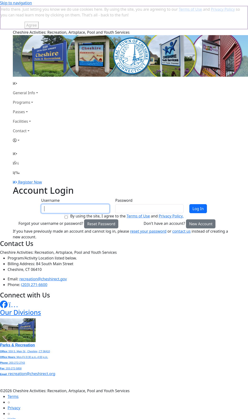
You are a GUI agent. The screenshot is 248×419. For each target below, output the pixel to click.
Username (50, 176)
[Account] (25, 116)
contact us (181, 207)
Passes (19, 88)
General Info (24, 69)
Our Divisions (20, 288)
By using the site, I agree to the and (126, 192)
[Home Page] (25, 59)
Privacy (14, 384)
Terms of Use (138, 192)
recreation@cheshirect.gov (43, 255)
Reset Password (101, 200)
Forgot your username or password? (51, 199)
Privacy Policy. (171, 192)
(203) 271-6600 (34, 261)
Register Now (30, 158)
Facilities (20, 97)
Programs (21, 78)
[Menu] (16, 149)
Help (12, 395)
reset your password (148, 207)
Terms (13, 372)
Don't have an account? (164, 199)
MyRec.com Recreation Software (50, 416)
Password (123, 176)
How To (14, 407)
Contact (20, 107)
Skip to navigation (16, 2)
